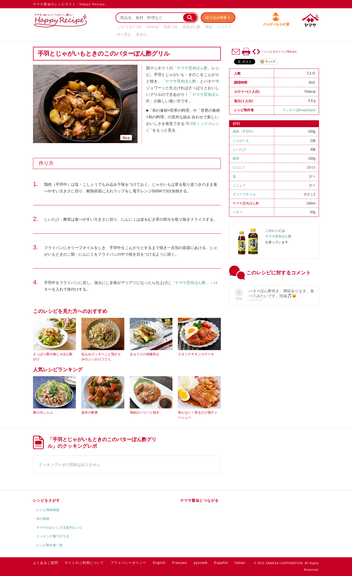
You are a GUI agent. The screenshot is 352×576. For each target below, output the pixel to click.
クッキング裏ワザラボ (52, 536)
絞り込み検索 (216, 17)
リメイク (224, 27)
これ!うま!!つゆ (129, 27)
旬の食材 (43, 519)
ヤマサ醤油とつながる (199, 500)
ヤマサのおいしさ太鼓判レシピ (59, 527)
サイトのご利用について (84, 563)
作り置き (124, 34)
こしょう (239, 185)
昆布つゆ (171, 27)
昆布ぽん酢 (191, 27)
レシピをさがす (46, 500)
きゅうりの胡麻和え (145, 354)
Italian (240, 563)
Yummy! (152, 27)
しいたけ (239, 149)
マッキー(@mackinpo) (298, 110)
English (159, 563)
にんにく (239, 167)
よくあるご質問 (45, 563)
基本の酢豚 (89, 412)
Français (179, 563)
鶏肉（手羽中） (244, 131)
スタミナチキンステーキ (196, 354)
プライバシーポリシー (128, 563)
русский (200, 563)
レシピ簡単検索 (47, 510)
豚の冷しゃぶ (43, 412)
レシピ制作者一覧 (49, 545)
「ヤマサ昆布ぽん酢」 (192, 68)
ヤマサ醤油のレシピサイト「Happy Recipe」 (71, 4)
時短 (208, 27)
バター (238, 212)
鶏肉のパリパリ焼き (145, 412)
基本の (141, 34)
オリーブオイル (244, 194)
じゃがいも (241, 141)
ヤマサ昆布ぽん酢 (246, 203)
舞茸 (236, 158)
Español (221, 563)
